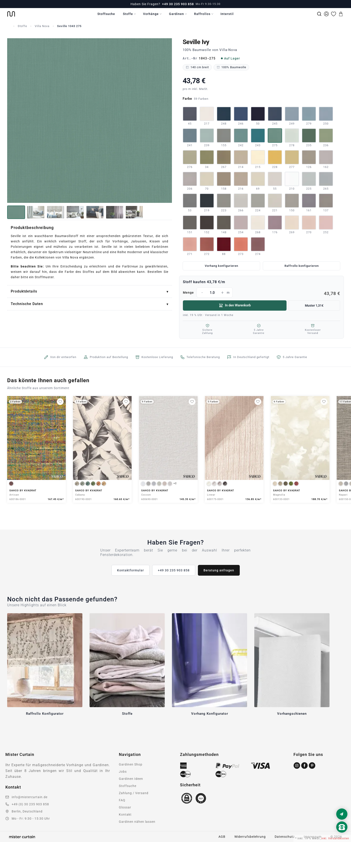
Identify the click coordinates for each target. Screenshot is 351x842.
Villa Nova (42, 26)
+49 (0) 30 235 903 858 (30, 804)
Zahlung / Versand (133, 793)
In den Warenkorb (235, 305)
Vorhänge (151, 14)
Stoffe (128, 14)
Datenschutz (285, 836)
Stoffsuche (106, 14)
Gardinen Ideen (131, 778)
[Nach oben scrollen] (341, 834)
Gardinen (176, 14)
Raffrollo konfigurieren (302, 265)
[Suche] (319, 14)
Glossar (125, 807)
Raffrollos (202, 14)
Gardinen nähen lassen (137, 821)
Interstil (227, 14)
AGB (221, 836)
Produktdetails (24, 291)
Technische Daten (27, 304)
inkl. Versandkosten (335, 838)
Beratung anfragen (218, 570)
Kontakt (125, 814)
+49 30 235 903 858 (178, 4)
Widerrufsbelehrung (250, 836)
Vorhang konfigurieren (221, 265)
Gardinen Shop (130, 764)
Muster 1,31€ (314, 305)
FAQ (122, 800)
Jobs (123, 771)
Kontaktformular (130, 570)
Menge (261, 292)
